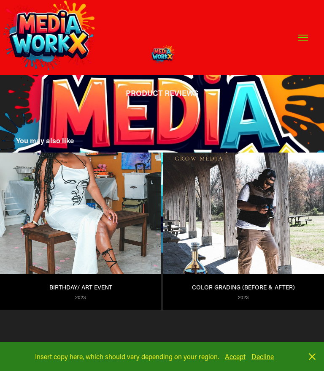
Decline (262, 356)
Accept (235, 356)
